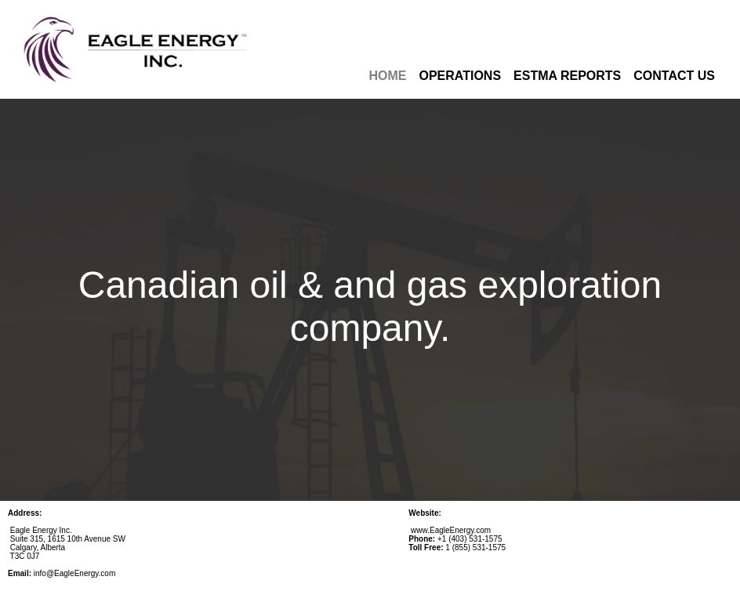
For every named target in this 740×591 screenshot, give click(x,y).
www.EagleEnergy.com (451, 530)
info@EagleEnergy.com (74, 573)
